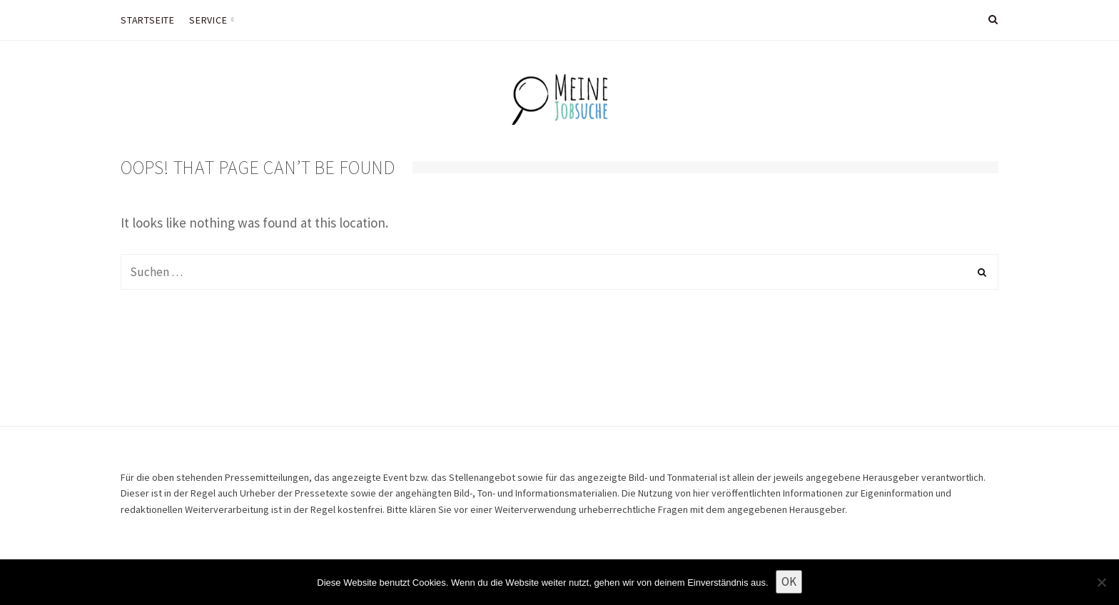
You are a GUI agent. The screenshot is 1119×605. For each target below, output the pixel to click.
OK (788, 581)
